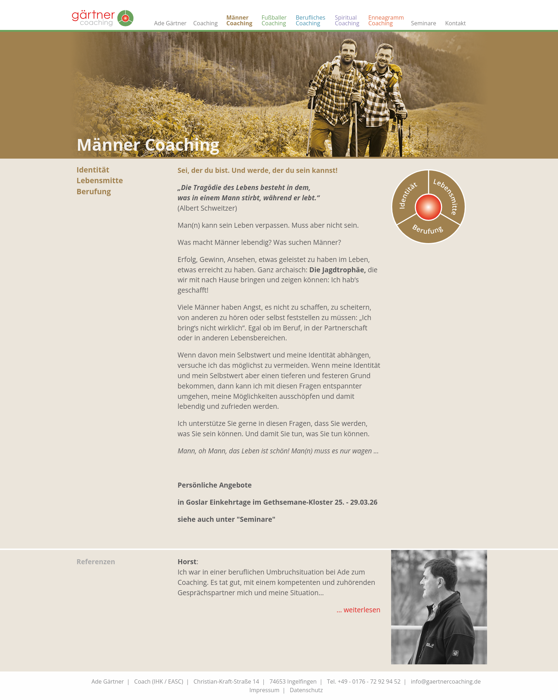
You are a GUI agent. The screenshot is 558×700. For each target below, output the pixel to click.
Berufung (94, 191)
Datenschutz (306, 690)
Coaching (205, 23)
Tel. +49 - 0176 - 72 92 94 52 (364, 681)
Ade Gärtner (170, 23)
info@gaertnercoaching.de (446, 681)
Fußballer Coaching (274, 20)
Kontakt (455, 23)
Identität (93, 170)
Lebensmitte (100, 180)
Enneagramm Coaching (386, 20)
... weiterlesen (358, 609)
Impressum (264, 690)
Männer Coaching (239, 20)
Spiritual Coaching (347, 20)
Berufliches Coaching (310, 20)
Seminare (423, 23)
